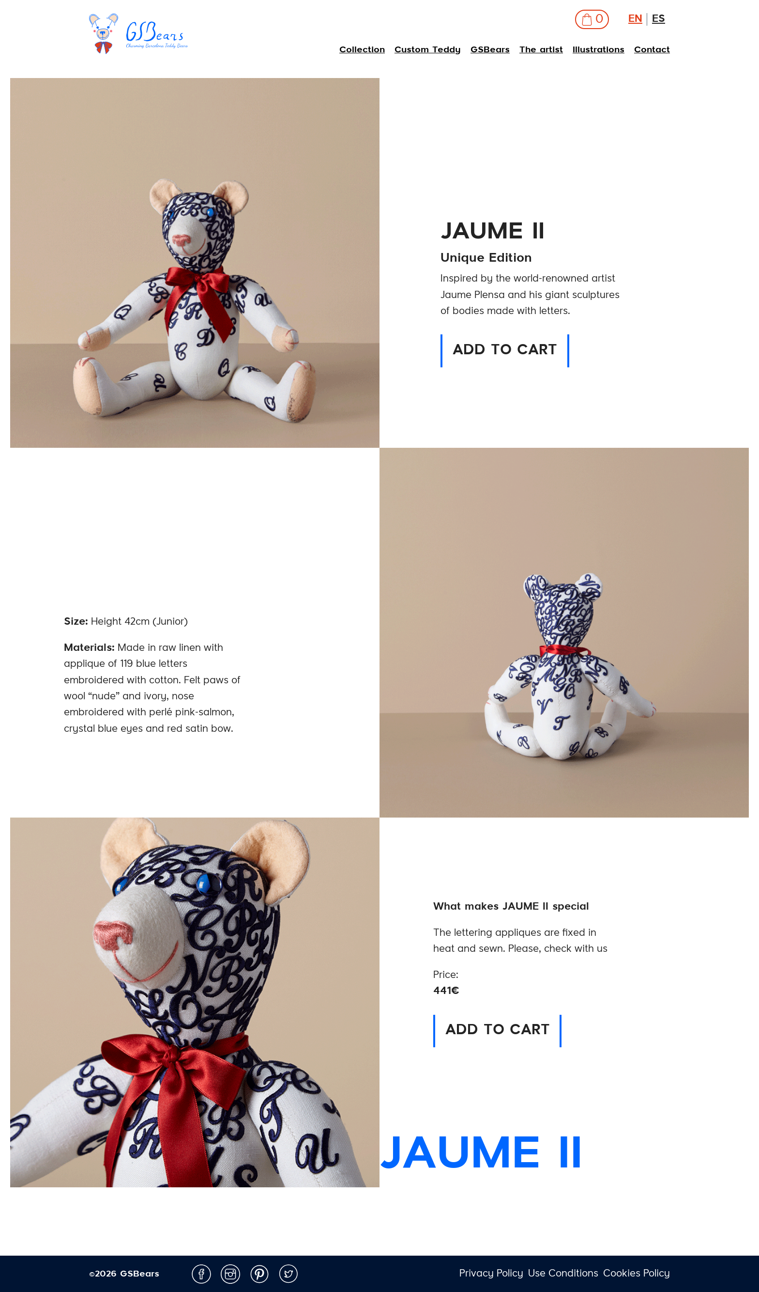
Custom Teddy (428, 50)
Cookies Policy (636, 1274)
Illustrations (598, 50)
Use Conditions (563, 1274)
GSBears (490, 50)
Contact (652, 50)
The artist (541, 50)
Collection (362, 50)
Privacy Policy (491, 1274)
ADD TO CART (505, 351)
